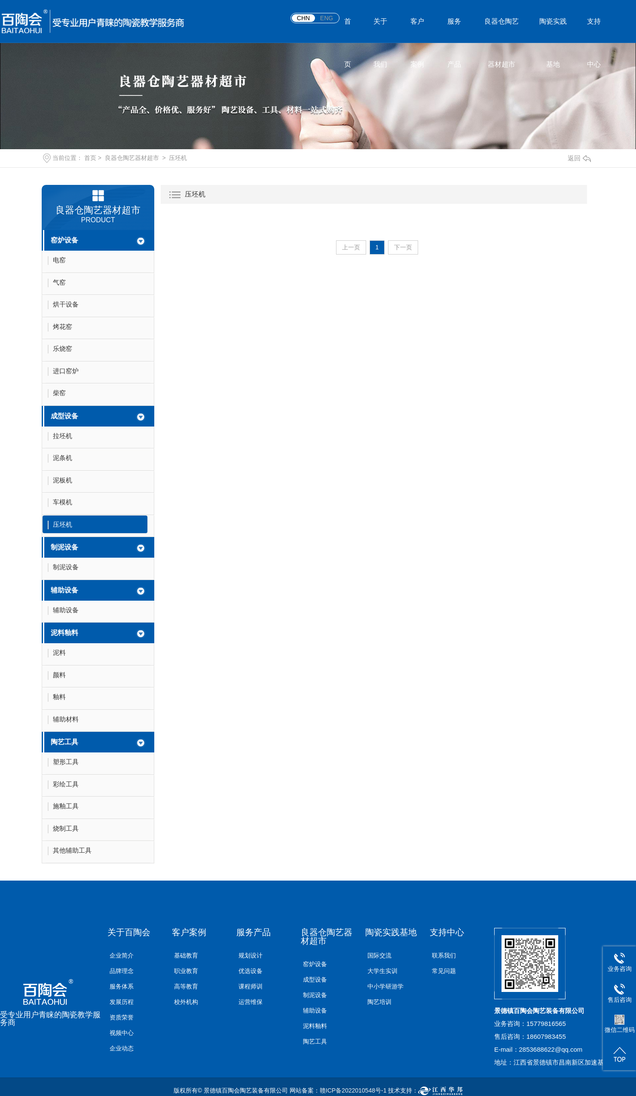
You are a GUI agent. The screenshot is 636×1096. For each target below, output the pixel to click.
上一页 (351, 247)
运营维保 (250, 1001)
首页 (347, 30)
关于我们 (380, 30)
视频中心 (122, 1032)
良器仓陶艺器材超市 (501, 30)
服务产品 (454, 30)
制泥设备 (64, 547)
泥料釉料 (64, 632)
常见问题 (444, 970)
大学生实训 (382, 970)
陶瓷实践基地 (553, 30)
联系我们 (444, 955)
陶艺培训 (379, 1001)
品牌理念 (122, 970)
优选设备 (250, 970)
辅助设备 (64, 590)
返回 (579, 158)
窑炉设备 (64, 240)
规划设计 (250, 955)
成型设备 (64, 416)
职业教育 (186, 970)
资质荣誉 (122, 1017)
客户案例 (417, 30)
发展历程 (122, 1001)
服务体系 (122, 986)
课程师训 (250, 986)
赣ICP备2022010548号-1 (353, 1090)
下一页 (403, 247)
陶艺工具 (64, 742)
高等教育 (186, 986)
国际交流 (379, 955)
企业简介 (122, 955)
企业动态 (122, 1048)
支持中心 (594, 30)
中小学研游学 (385, 986)
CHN (303, 18)
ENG (326, 18)
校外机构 (186, 1001)
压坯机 (178, 157)
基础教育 (186, 955)
